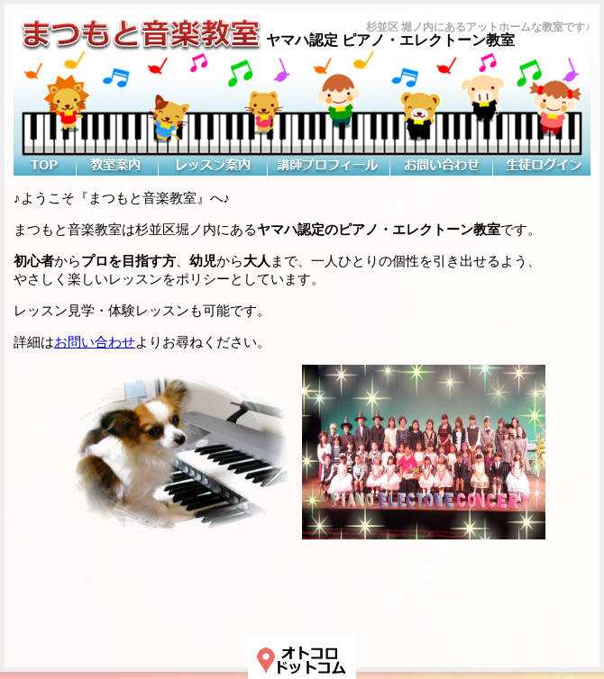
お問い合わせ (94, 341)
